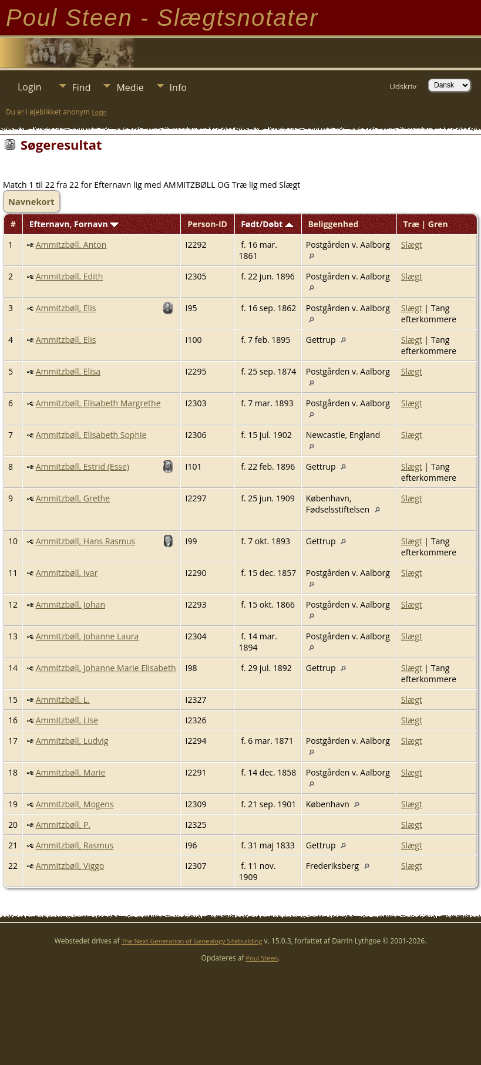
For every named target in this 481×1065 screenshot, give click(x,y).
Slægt (411, 244)
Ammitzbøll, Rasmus (75, 845)
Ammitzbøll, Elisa (68, 371)
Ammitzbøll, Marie (71, 772)
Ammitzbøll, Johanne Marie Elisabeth (106, 667)
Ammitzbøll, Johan (70, 604)
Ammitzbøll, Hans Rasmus (85, 541)
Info (178, 87)
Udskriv (402, 86)
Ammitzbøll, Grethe (73, 498)
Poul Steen (262, 957)
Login (30, 86)
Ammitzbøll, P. (63, 824)
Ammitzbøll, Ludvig (72, 740)
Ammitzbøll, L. (63, 699)
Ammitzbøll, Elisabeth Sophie (91, 434)
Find (81, 87)
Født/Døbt (267, 224)
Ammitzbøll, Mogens (75, 804)
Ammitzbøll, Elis (66, 308)
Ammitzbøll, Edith (69, 276)
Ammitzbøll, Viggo (70, 865)
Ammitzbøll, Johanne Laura (87, 636)
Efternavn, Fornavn (74, 224)
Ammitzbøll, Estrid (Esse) (82, 466)
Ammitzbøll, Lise (67, 720)
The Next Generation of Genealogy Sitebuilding (192, 940)
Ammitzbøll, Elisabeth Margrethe (98, 403)
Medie (129, 87)
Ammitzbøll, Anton (71, 244)
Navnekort (31, 201)
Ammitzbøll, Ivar (67, 572)
